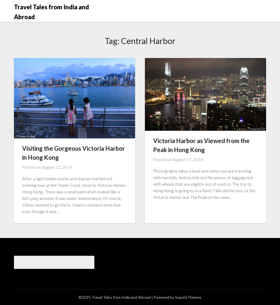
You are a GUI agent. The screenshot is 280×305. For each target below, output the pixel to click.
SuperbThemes (188, 297)
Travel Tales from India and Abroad (51, 12)
